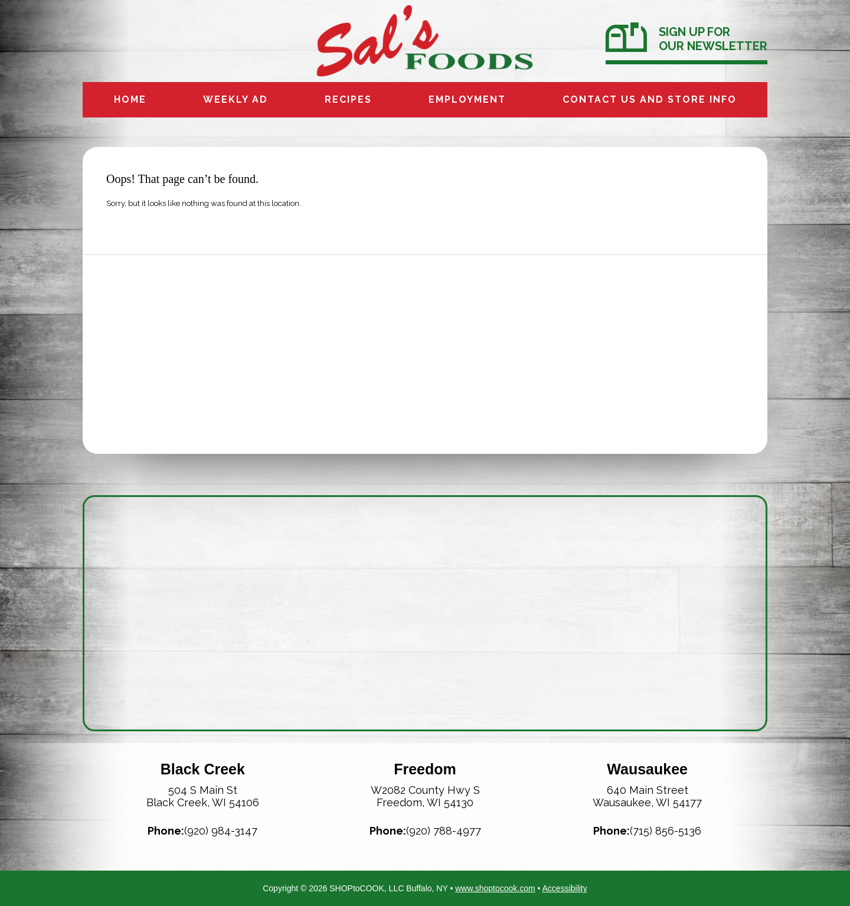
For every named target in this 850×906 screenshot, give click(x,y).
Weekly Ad (235, 99)
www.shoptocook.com (495, 888)
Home (130, 99)
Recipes (348, 99)
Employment (467, 99)
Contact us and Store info (650, 99)
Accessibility (564, 888)
